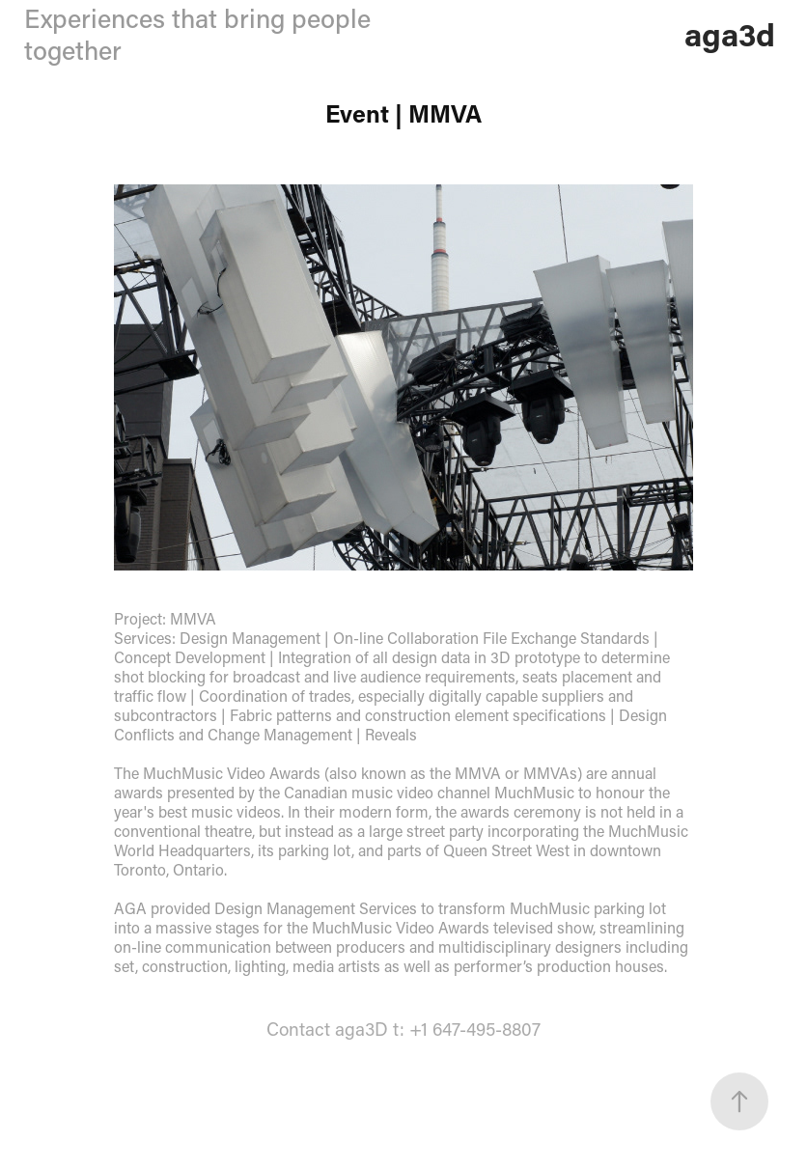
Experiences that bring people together (197, 34)
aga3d (729, 34)
